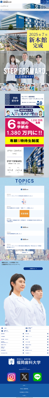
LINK (24, 385)
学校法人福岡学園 (24, 388)
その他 (24, 395)
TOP (1, 9)
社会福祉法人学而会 (24, 392)
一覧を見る (24, 252)
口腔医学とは (32, 268)
